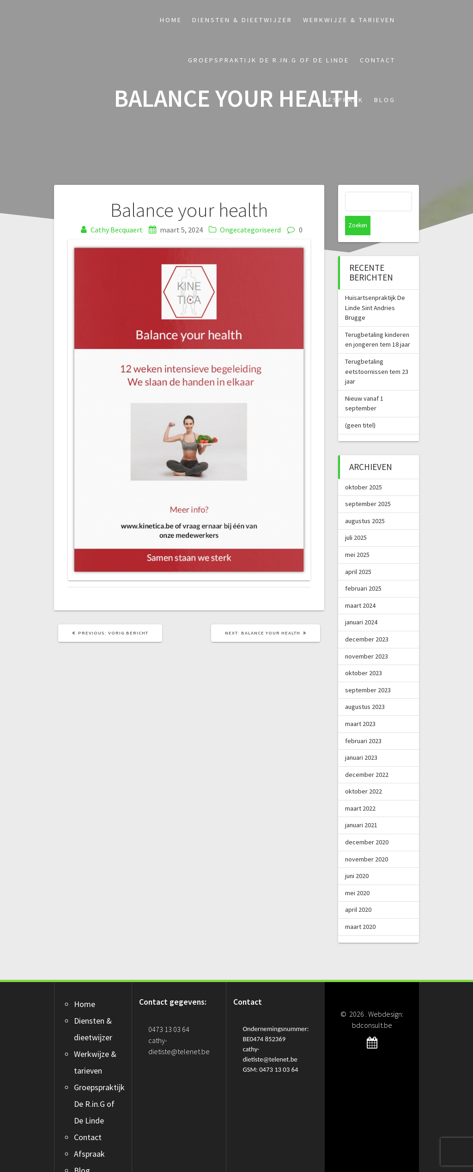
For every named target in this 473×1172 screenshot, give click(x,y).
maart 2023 (360, 704)
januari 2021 (361, 805)
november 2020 (366, 840)
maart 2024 (360, 586)
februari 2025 (363, 569)
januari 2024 (361, 602)
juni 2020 (357, 856)
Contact (377, 60)
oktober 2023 (363, 653)
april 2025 (358, 552)
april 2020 (358, 890)
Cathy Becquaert (117, 229)
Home (171, 20)
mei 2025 (357, 535)
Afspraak (343, 100)
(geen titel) (360, 406)
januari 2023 (361, 738)
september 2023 (368, 670)
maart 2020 (360, 907)
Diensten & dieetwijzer (242, 20)
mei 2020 (357, 873)
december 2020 (366, 822)
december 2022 (366, 755)
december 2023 (366, 620)
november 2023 (366, 637)
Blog (384, 100)
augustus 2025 (365, 501)
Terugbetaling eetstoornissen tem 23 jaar (376, 352)
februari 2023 (363, 721)
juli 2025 (356, 518)
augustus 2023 (365, 687)
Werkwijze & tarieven (349, 20)
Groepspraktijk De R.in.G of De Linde (268, 60)
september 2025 (368, 484)
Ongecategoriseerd (250, 229)
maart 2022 (360, 789)
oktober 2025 (363, 468)
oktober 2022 (363, 772)
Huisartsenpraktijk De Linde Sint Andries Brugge (375, 288)
